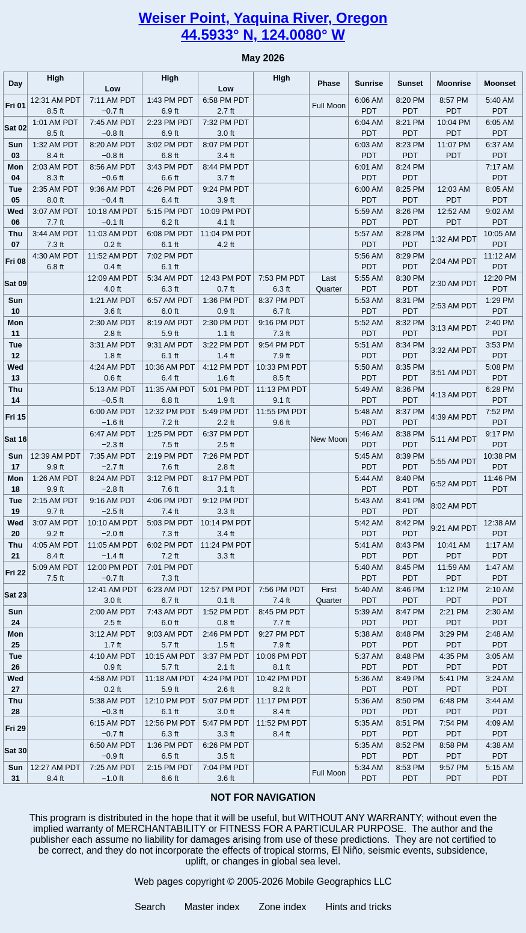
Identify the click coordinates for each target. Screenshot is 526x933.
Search (150, 907)
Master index (212, 907)
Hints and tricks (358, 907)
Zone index (282, 907)
